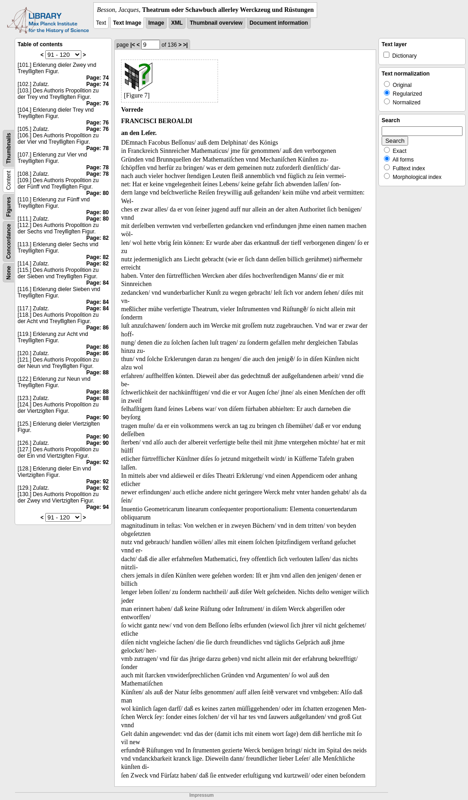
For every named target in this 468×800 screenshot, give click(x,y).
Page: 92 (97, 462)
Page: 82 (97, 238)
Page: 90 (97, 417)
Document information (279, 23)
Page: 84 (97, 283)
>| (185, 45)
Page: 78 (97, 148)
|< (132, 45)
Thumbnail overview (216, 23)
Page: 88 (97, 372)
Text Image (127, 23)
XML (177, 23)
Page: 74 (97, 78)
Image (157, 23)
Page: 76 (97, 103)
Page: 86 (97, 327)
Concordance (8, 241)
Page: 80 (97, 193)
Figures (8, 206)
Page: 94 (97, 507)
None (8, 273)
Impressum (201, 795)
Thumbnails (8, 148)
